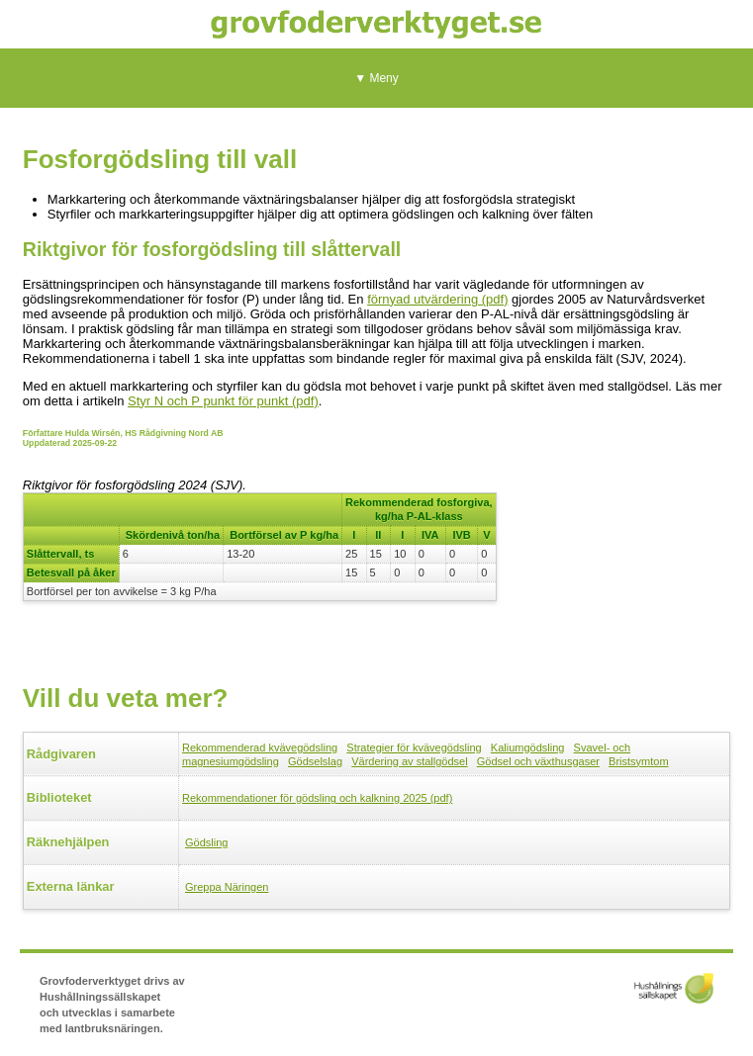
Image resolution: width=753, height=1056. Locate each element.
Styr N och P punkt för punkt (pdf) (223, 401)
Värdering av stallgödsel (409, 761)
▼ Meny (376, 78)
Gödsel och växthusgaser (538, 761)
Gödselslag (315, 761)
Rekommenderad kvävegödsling (259, 747)
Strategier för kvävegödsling (413, 747)
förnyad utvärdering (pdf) (437, 299)
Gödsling (206, 842)
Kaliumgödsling (528, 747)
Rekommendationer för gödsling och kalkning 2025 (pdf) (317, 798)
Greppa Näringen (226, 887)
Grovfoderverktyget (376, 24)
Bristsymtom (639, 761)
